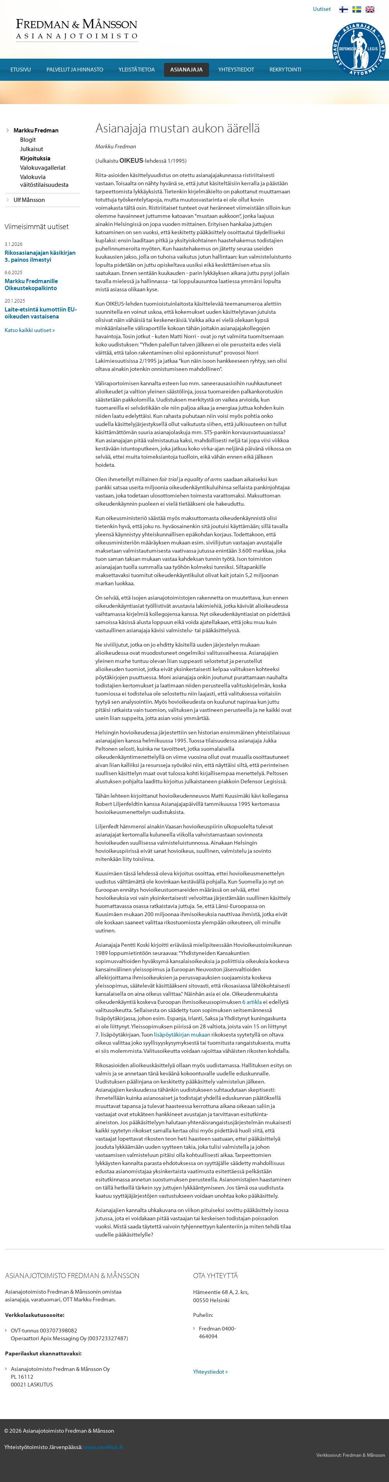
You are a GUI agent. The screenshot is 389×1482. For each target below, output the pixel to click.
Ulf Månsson (29, 200)
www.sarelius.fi (103, 1447)
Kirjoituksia (35, 158)
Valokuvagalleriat (43, 167)
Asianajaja (186, 69)
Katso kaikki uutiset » (30, 330)
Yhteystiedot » (210, 1371)
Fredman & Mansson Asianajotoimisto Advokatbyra (76, 29)
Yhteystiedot (236, 69)
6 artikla (252, 1001)
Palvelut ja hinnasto (75, 69)
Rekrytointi (285, 69)
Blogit (28, 139)
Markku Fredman (36, 130)
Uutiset (322, 8)
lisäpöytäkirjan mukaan (182, 1034)
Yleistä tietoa (137, 69)
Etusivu (20, 69)
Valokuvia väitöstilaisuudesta (44, 180)
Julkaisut (31, 149)
